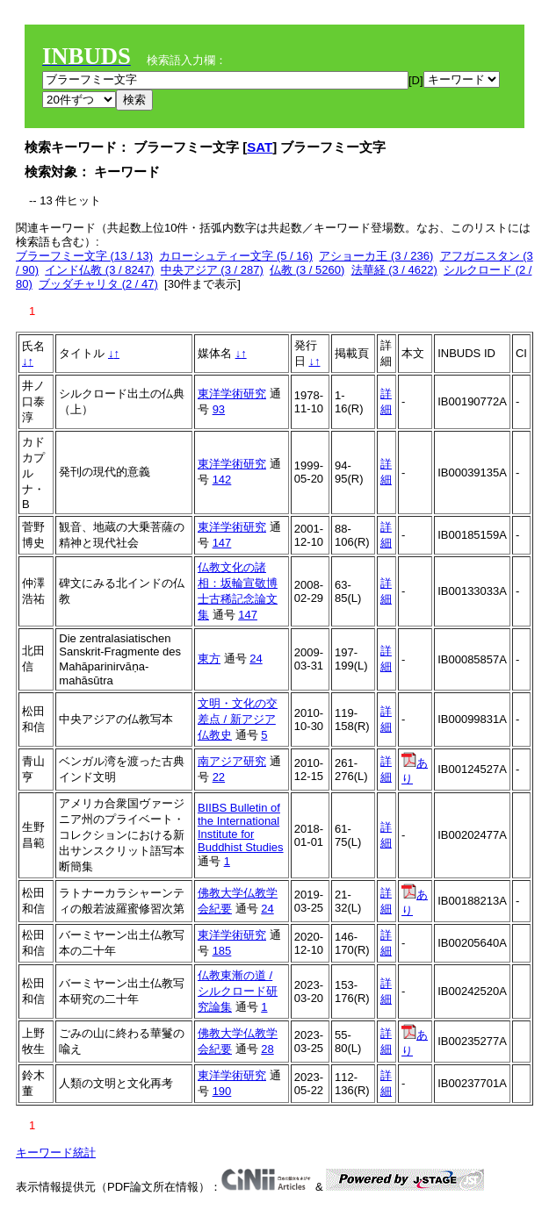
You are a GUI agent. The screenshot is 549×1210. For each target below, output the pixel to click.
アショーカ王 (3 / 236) (376, 255)
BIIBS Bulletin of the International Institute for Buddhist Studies (241, 827)
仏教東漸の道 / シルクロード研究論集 (238, 991)
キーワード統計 (56, 1152)
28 (267, 1049)
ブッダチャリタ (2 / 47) (98, 283)
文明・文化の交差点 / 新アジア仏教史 (238, 719)
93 (219, 409)
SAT (259, 147)
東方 (209, 658)
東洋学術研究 (232, 393)
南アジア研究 (232, 761)
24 (255, 658)
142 (222, 479)
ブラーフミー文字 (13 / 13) (84, 255)
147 (222, 542)
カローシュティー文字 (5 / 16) (236, 255)
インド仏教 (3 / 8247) (99, 269)
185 (222, 950)
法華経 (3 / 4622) (394, 269)
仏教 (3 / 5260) (307, 269)
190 (222, 1091)
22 (219, 777)
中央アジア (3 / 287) (212, 269)
